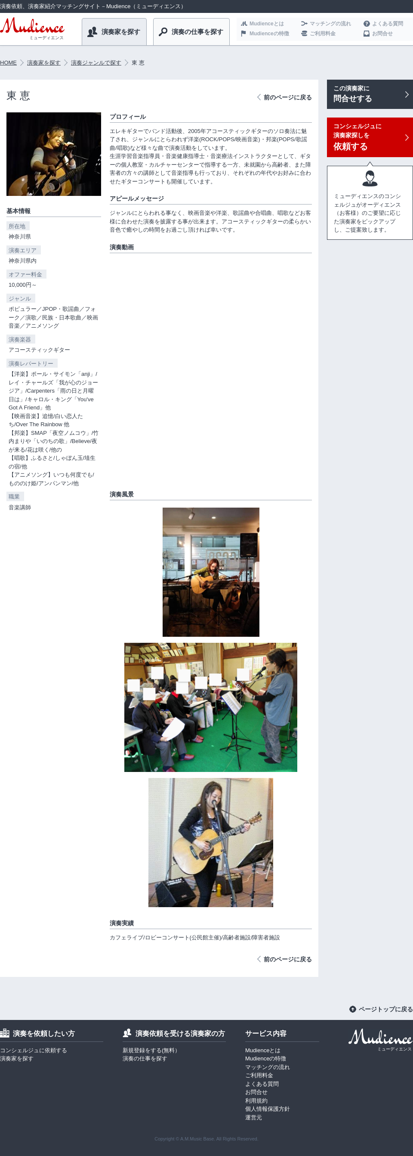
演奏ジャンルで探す (96, 62)
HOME (8, 62)
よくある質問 (387, 24)
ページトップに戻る (386, 1009)
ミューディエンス (46, 37)
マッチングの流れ (330, 24)
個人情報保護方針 (267, 1109)
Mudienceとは (267, 24)
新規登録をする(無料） (151, 1050)
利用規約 (256, 1100)
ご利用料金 (323, 34)
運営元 (253, 1117)
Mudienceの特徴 (269, 34)
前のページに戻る (288, 97)
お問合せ (382, 34)
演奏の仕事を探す (197, 31)
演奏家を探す (121, 31)
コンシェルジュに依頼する (33, 1050)
